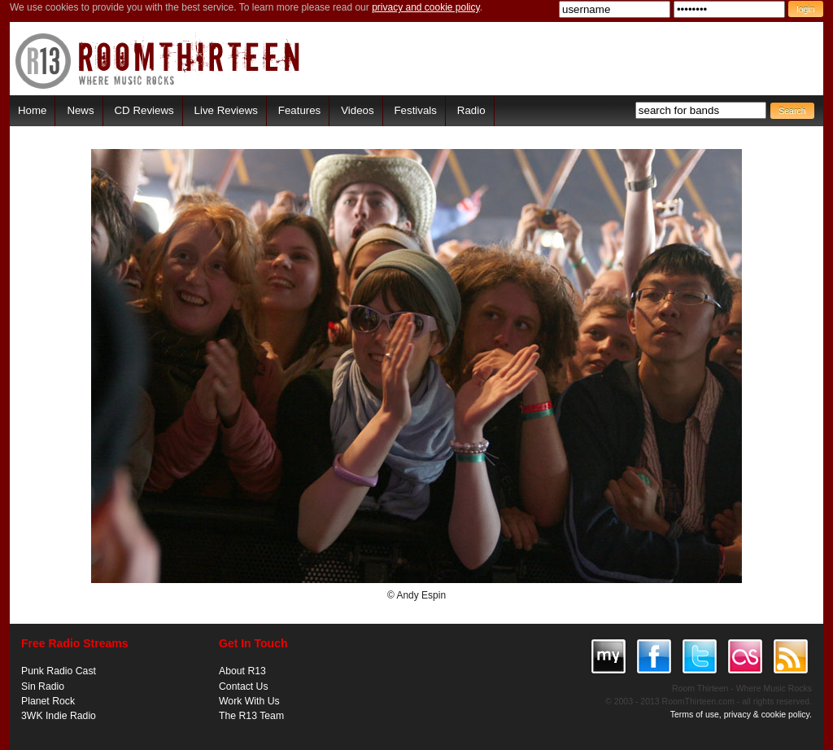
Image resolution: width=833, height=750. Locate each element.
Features (299, 110)
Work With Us (249, 701)
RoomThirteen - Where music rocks (158, 61)
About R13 (242, 671)
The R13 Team (251, 715)
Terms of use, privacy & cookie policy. (741, 714)
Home (32, 110)
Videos (357, 110)
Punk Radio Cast (58, 671)
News (80, 110)
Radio (471, 110)
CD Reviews (144, 110)
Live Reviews (226, 110)
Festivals (415, 110)
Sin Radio (42, 686)
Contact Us (243, 686)
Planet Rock (48, 701)
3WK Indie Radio (58, 715)
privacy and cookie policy (426, 7)
